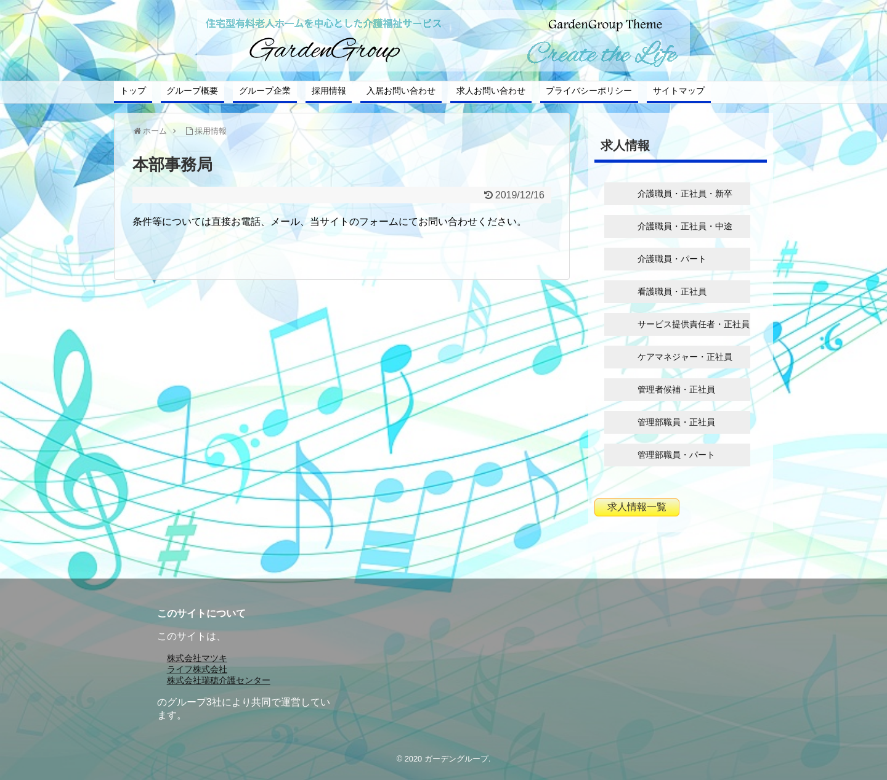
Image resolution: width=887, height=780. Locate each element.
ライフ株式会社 (197, 669)
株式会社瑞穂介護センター (218, 680)
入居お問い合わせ (401, 90)
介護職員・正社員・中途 (685, 226)
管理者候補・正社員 (676, 389)
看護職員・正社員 (672, 291)
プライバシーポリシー (589, 90)
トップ (133, 90)
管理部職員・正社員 (676, 422)
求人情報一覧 (636, 507)
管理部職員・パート (676, 455)
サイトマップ (679, 90)
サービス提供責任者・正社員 (694, 324)
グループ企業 (265, 90)
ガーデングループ (456, 758)
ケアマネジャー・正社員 (685, 357)
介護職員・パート (672, 259)
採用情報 (329, 90)
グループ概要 (192, 90)
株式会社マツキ (197, 658)
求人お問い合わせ (490, 90)
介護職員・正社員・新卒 (685, 193)
